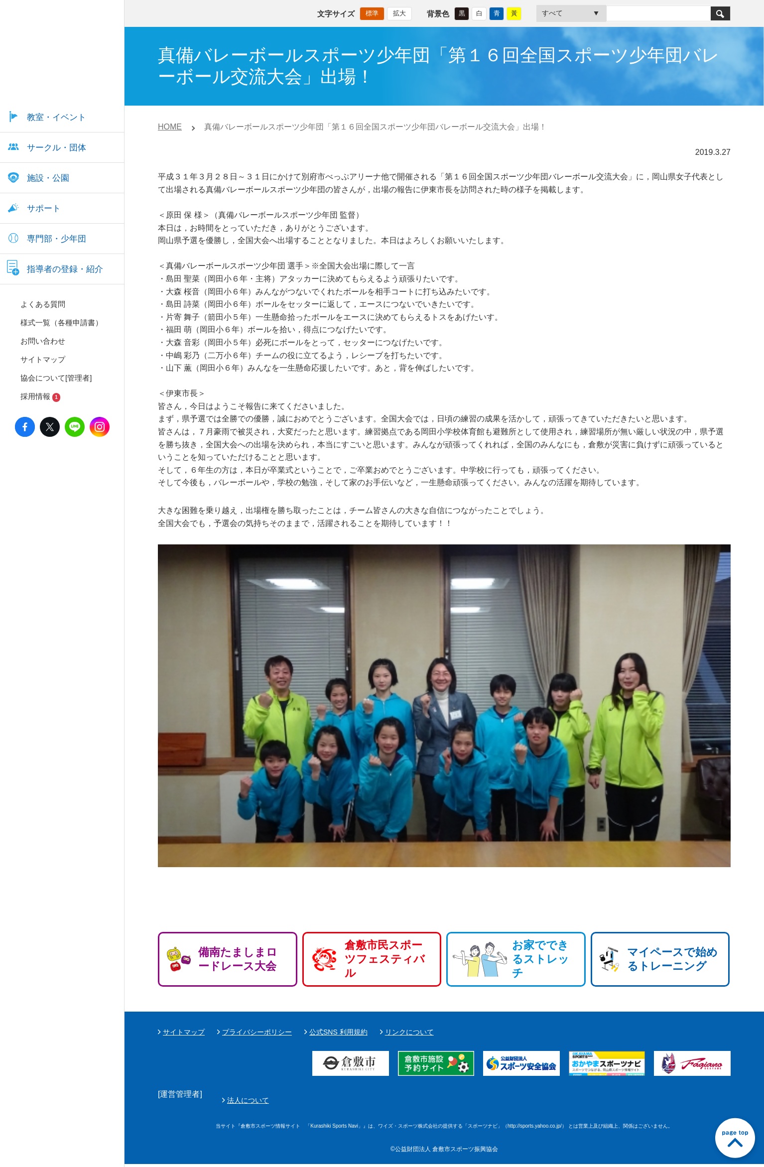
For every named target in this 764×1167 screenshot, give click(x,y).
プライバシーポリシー (257, 1032)
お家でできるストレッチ (540, 959)
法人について (483, 1101)
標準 (372, 12)
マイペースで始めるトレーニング (672, 959)
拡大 (399, 12)
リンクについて (409, 1032)
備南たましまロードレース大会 (237, 959)
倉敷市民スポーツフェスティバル (385, 959)
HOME (170, 127)
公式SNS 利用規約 (338, 1032)
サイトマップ (184, 1032)
